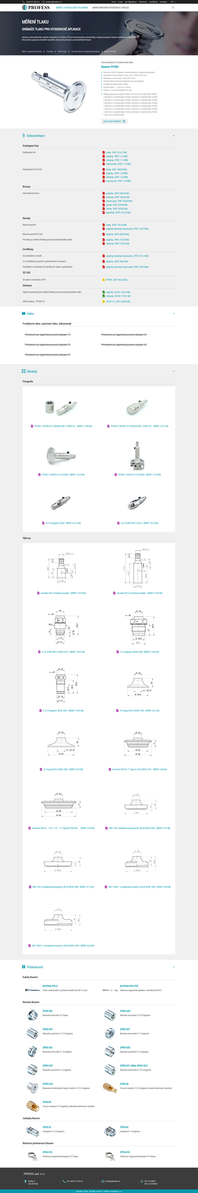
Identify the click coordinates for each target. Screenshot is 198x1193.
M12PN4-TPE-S (50, 986)
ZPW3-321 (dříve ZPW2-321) (134, 1065)
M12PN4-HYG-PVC (129, 986)
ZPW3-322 (48, 1084)
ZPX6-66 (47, 1102)
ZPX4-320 (47, 1011)
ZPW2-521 (125, 1029)
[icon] (173, 135)
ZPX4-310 (47, 1152)
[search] (173, 7)
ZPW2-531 (48, 1047)
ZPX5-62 (124, 1127)
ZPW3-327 (48, 1029)
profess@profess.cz (113, 1181)
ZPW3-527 (48, 1065)
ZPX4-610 (125, 1152)
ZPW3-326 (125, 1011)
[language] (173, 2)
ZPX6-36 (124, 1084)
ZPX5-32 (47, 1127)
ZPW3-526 (125, 1047)
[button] (99, 136)
